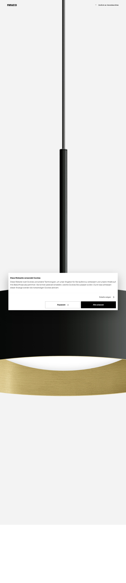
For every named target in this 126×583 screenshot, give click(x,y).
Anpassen (62, 305)
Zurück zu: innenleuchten (108, 5)
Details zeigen (105, 297)
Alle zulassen (98, 305)
